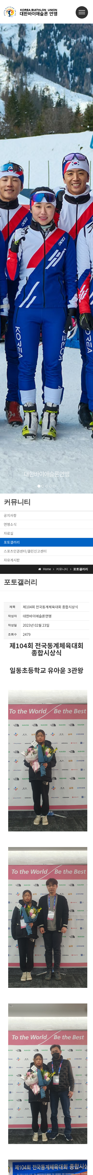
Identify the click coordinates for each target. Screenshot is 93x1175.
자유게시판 (12, 560)
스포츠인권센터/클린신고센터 (25, 551)
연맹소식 (10, 524)
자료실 (8, 533)
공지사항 (10, 515)
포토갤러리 (12, 542)
